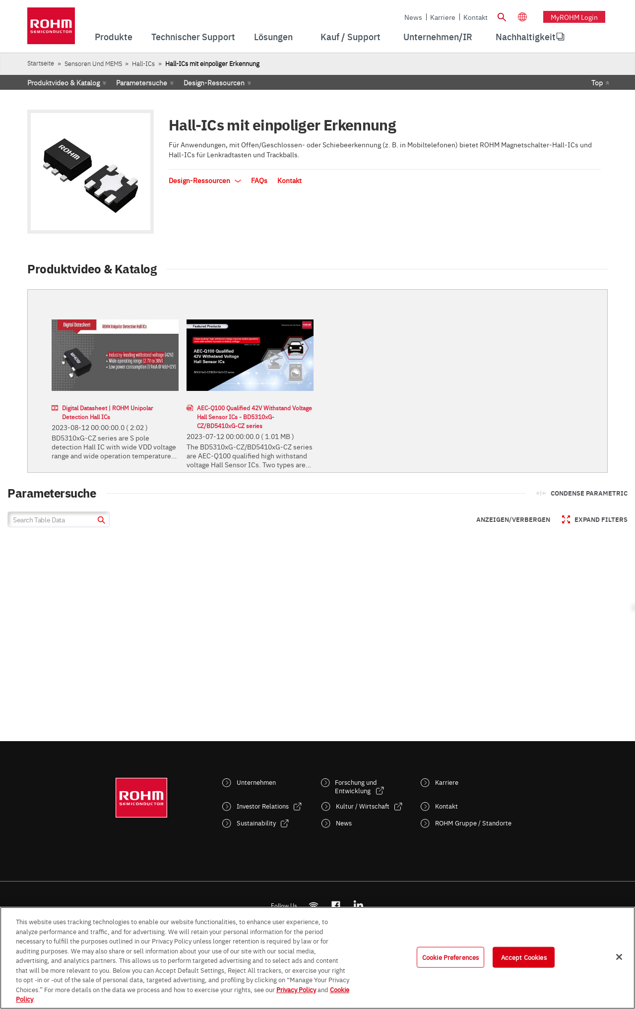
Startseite (40, 63)
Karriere (442, 16)
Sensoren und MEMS (93, 63)
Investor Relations (263, 806)
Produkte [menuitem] (113, 36)
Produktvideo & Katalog (63, 82)
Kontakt (475, 16)
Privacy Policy (296, 989)
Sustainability (256, 823)
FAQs (259, 180)
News (413, 16)
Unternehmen (256, 782)
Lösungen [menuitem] (273, 36)
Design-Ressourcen (214, 82)
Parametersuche (141, 82)
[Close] (619, 957)
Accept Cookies (524, 956)
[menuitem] (526, 37)
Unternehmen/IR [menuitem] (437, 36)
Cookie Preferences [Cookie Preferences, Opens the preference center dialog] (450, 956)
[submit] (100, 521)
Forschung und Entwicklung (356, 786)
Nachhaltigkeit (526, 36)
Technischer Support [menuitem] (193, 36)
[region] (317, 958)
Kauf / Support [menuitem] (350, 36)
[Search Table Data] (58, 519)
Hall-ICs (143, 63)
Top (597, 82)
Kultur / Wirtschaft (362, 806)
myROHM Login (574, 17)
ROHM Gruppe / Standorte (473, 823)
